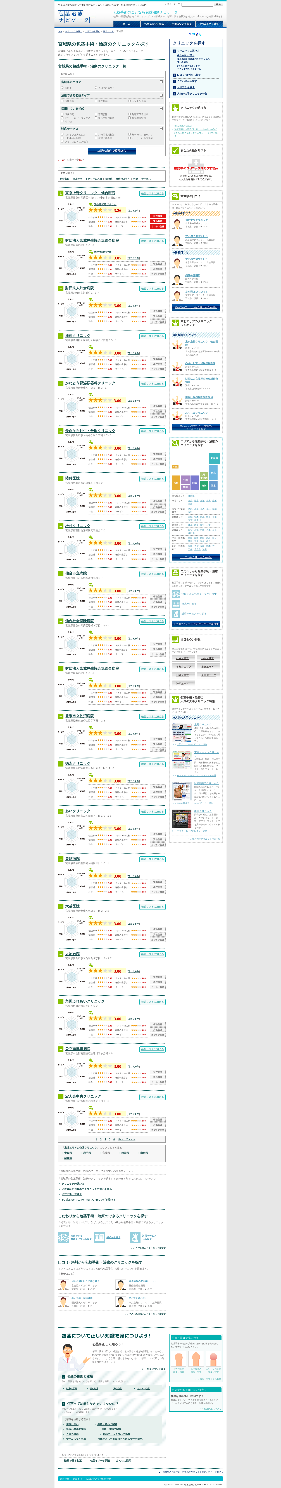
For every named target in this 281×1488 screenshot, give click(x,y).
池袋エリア (182, 675)
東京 (190, 520)
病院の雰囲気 (192, 275)
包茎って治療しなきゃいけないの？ (93, 1403)
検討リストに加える (152, 193)
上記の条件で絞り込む (111, 150)
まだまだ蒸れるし (138, 1298)
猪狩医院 (72, 478)
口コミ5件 (133, 210)
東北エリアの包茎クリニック (80, 1147)
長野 (190, 512)
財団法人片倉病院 (79, 288)
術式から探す (113, 1237)
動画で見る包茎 (73, 1460)
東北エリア (108, 31)
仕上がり (77, 178)
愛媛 (202, 541)
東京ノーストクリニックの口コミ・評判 (196, 775)
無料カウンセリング (142, 134)
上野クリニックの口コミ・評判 (192, 744)
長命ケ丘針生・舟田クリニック (90, 431)
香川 (196, 541)
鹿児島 (197, 549)
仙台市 (68, 87)
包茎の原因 (71, 1388)
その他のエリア (106, 87)
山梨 (214, 508)
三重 (208, 525)
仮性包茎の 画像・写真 (178, 1362)
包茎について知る (156, 1369)
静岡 (196, 525)
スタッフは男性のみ (75, 134)
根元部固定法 (139, 118)
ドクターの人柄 (93, 178)
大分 (214, 546)
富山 (196, 508)
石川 (202, 508)
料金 (135, 178)
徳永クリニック (77, 763)
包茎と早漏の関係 (76, 1429)
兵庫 (208, 530)
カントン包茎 (139, 101)
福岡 (190, 546)
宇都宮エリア (183, 666)
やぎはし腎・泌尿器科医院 (200, 363)
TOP (60, 31)
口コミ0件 (133, 305)
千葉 (214, 517)
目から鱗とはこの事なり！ (85, 1281)
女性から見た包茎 (76, 1439)
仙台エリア (207, 658)
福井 (208, 508)
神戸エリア (182, 683)
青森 (190, 500)
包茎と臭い (72, 1424)
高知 (208, 541)
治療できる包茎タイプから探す (199, 593)
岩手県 (87, 1152)
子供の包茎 (72, 1434)
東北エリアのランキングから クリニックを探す (196, 427)
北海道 (191, 496)
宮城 (202, 500)
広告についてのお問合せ (98, 1478)
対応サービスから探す (194, 613)
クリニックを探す (73, 31)
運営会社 (64, 1478)
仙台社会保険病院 (79, 621)
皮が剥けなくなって (196, 291)
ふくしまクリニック (196, 412)
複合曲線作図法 (106, 118)
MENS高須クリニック (206, 783)
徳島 (190, 541)
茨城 (190, 517)
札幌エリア (182, 658)
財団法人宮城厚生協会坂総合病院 (92, 240)
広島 (208, 538)
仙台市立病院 (76, 573)
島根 (196, 538)
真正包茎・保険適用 (82, 1298)
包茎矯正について (212, 1408)
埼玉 (208, 517)
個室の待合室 (105, 138)
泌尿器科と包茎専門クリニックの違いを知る (87, 1189)
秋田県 (125, 1152)
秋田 (208, 500)
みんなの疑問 (123, 1460)
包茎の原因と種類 (80, 1376)
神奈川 (197, 520)
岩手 (196, 500)
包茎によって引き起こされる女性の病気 (119, 1439)
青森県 (68, 1152)
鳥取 (190, 538)
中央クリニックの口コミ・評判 (192, 831)
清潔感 (108, 178)
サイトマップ (173, 4)
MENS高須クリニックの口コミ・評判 (195, 803)
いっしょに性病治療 (142, 138)
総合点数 (64, 178)
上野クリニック (203, 724)
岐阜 (190, 525)
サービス (146, 178)
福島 (190, 504)
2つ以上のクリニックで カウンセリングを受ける (189, 67)
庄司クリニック (77, 336)
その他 (68, 121)
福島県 (68, 1158)
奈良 (214, 530)
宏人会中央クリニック (83, 1096)
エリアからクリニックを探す (196, 557)
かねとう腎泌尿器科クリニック (90, 383)
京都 (196, 530)
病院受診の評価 (102, 251)
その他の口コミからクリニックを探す (147, 1314)
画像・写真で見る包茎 (210, 1379)
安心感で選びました (105, 204)
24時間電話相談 (106, 134)
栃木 (196, 517)
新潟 (190, 508)
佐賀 (196, 546)
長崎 (202, 546)
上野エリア (207, 666)
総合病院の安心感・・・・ (143, 1281)
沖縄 (204, 549)
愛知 (202, 525)
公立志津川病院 (77, 1049)
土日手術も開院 (73, 138)
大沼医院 (72, 954)
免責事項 (77, 1478)
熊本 (208, 546)
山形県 (144, 1152)
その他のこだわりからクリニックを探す (196, 624)
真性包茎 (103, 101)
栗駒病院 (72, 859)
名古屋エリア (208, 675)
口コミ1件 (133, 258)
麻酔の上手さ (123, 178)
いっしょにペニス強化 (76, 141)
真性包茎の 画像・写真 (196, 1362)
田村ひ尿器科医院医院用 (199, 397)
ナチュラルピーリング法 (77, 118)
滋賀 (190, 530)
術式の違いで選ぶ (72, 1194)
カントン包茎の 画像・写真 (213, 1362)
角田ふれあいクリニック (85, 1001)
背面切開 (103, 114)
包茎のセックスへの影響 (116, 1434)
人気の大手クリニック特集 (192, 93)
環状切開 (69, 114)
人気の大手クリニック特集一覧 (205, 839)
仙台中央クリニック (196, 220)
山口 (214, 538)
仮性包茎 (69, 101)
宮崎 (190, 549)
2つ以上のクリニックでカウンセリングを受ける (89, 1199)
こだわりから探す (187, 81)
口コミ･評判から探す (189, 74)
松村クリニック (77, 526)
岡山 (202, 538)
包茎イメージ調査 (100, 1460)
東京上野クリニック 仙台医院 (90, 193)
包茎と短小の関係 (107, 1424)
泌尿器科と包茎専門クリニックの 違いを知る (193, 61)
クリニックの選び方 (73, 1183)
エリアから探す (92, 31)
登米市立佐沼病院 (79, 716)
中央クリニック (203, 811)
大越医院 (72, 906)
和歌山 (191, 533)
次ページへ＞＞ (126, 1139)
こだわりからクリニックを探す (150, 1248)
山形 (214, 500)
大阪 (202, 530)
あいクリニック (77, 811)
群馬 (202, 517)
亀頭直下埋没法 (140, 114)
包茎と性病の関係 (111, 1429)
